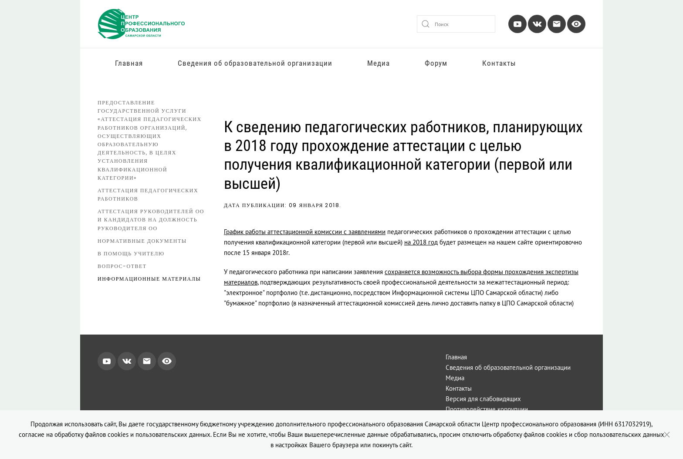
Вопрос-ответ (122, 266)
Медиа (378, 63)
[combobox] (456, 24)
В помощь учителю (131, 253)
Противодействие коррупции (487, 409)
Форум (436, 63)
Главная (129, 63)
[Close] (667, 435)
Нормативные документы (142, 241)
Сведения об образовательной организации (255, 63)
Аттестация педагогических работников (148, 194)
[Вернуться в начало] (141, 24)
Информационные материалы (149, 278)
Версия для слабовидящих (483, 399)
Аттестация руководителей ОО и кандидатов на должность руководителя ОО (151, 219)
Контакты (499, 63)
